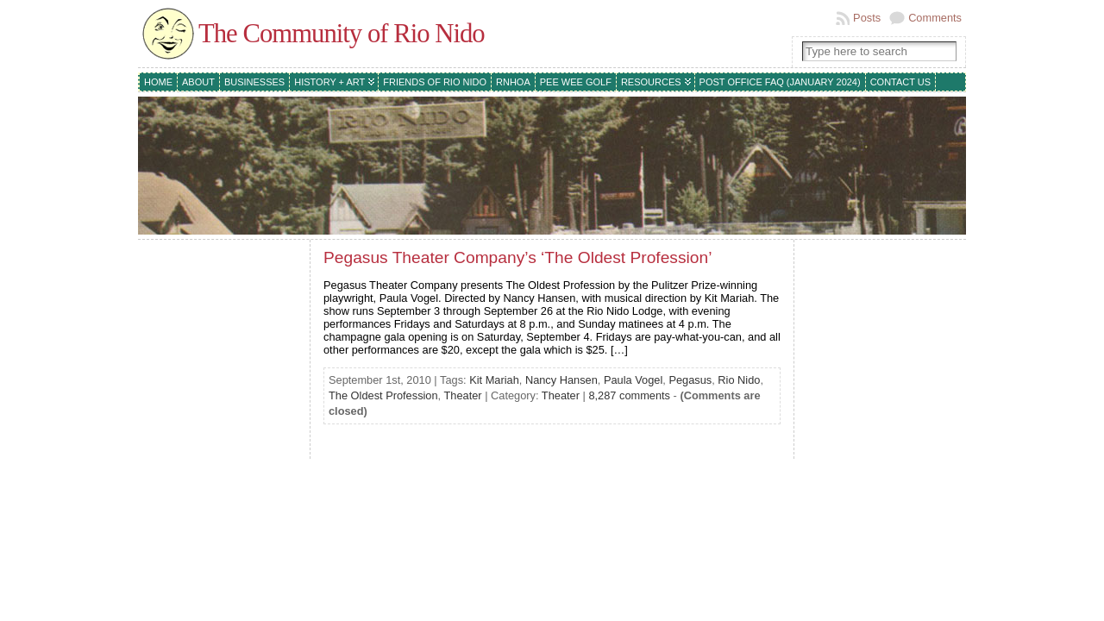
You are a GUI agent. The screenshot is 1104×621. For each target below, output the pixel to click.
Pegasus (690, 379)
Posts (867, 17)
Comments (935, 17)
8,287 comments (629, 395)
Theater (463, 395)
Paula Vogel (633, 379)
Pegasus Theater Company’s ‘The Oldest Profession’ (517, 257)
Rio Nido (739, 379)
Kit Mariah (494, 379)
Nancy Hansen (561, 379)
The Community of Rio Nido (341, 33)
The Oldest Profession (383, 395)
